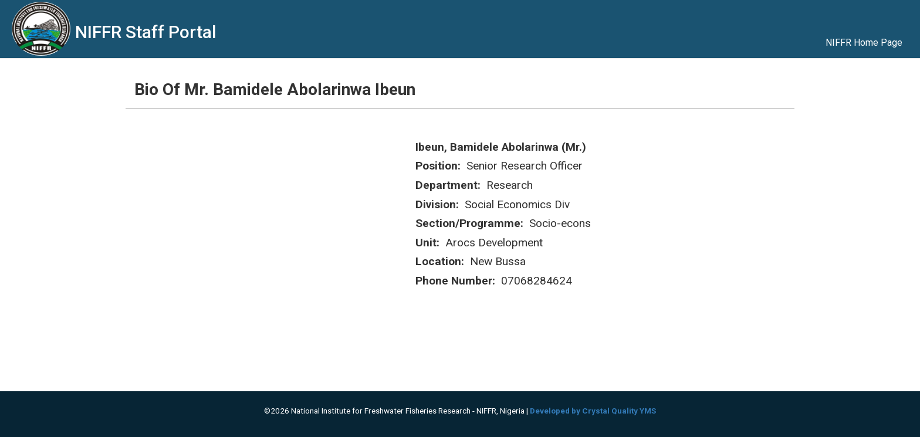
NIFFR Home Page (864, 42)
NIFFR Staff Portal (146, 32)
